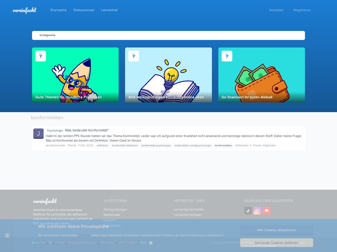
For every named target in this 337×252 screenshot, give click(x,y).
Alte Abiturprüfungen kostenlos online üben (166, 97)
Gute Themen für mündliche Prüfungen (68, 97)
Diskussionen (84, 10)
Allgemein (269, 145)
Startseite (58, 10)
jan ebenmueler (56, 145)
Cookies (84, 235)
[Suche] (317, 10)
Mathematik (112, 215)
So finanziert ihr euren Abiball (247, 97)
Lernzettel (109, 10)
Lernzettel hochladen (189, 209)
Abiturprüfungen (115, 209)
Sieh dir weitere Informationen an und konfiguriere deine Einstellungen (88, 243)
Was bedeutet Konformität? (77, 130)
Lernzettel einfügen (188, 215)
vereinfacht (24, 9)
